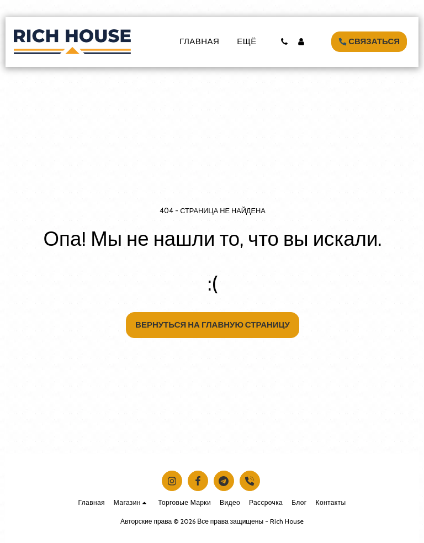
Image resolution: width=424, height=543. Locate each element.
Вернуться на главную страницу (212, 325)
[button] (284, 42)
